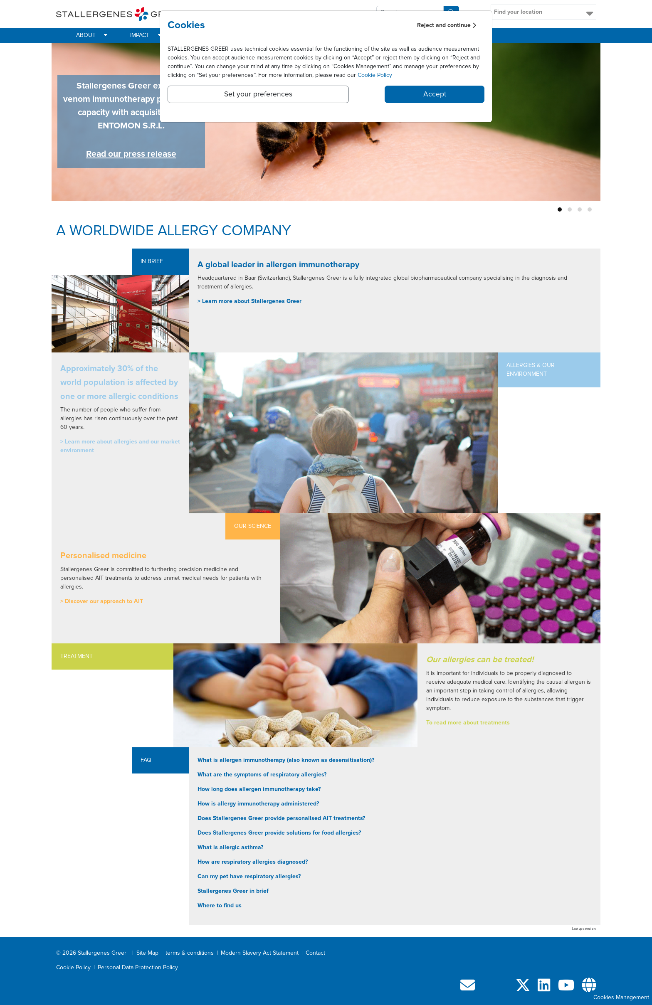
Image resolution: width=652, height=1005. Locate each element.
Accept (434, 94)
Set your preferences (258, 94)
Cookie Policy (375, 75)
